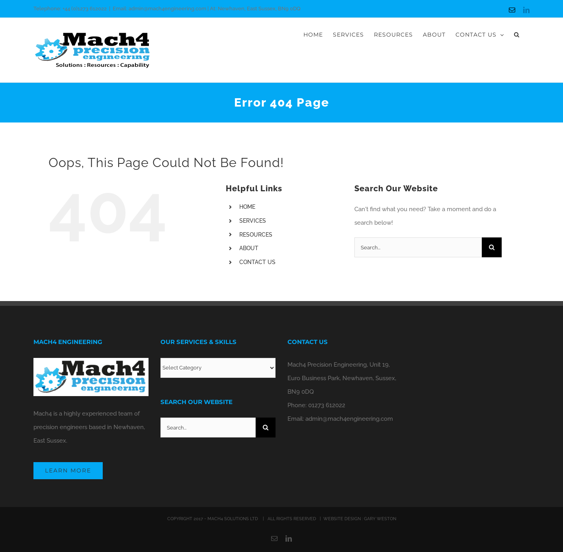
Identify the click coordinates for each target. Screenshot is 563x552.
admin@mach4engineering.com (349, 418)
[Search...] (418, 247)
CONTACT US (257, 262)
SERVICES (252, 221)
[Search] (492, 247)
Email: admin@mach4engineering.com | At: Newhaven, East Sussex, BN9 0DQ (207, 9)
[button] (517, 34)
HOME (247, 207)
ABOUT (248, 248)
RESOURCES (255, 234)
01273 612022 (326, 405)
